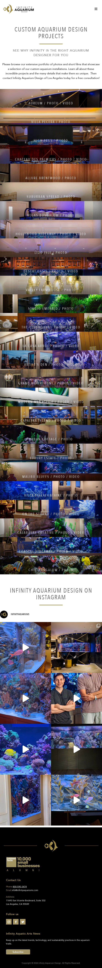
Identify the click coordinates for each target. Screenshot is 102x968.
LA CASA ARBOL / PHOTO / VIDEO (51, 346)
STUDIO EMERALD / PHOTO (51, 308)
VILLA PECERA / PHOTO (51, 122)
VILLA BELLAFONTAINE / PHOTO (51, 495)
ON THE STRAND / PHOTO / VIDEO (51, 514)
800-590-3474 (20, 886)
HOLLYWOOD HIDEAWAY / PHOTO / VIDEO (51, 234)
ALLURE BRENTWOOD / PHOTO (51, 178)
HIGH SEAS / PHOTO (51, 140)
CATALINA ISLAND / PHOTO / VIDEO (51, 420)
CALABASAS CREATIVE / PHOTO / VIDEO (51, 532)
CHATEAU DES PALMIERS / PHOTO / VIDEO (51, 159)
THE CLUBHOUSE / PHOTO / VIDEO (51, 327)
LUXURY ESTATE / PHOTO (51, 458)
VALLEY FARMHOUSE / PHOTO (51, 290)
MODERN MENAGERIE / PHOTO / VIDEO (51, 402)
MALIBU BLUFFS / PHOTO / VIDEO (51, 476)
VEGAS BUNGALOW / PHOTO (51, 215)
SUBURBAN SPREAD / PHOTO (51, 196)
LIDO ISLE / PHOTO (51, 252)
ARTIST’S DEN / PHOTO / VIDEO (51, 364)
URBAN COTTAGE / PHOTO (51, 439)
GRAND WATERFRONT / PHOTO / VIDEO (51, 383)
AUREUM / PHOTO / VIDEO (51, 103)
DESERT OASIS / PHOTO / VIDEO (51, 271)
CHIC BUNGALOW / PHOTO (51, 570)
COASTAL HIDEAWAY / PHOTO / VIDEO (51, 551)
